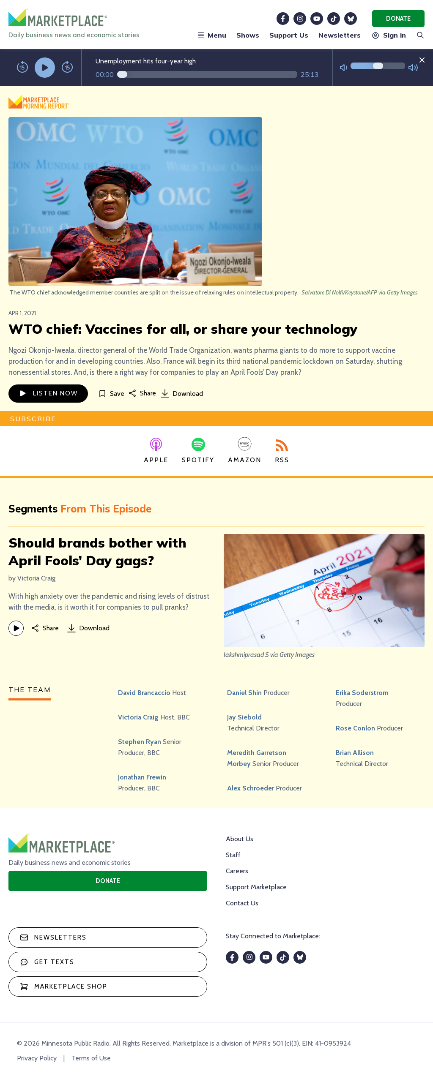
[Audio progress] (207, 74)
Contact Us (242, 903)
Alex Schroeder (250, 788)
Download (182, 393)
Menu (211, 35)
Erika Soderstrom (362, 693)
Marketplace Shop (63, 986)
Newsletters (339, 35)
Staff (233, 855)
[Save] (111, 393)
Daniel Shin (244, 693)
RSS (282, 451)
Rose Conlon (355, 728)
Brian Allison (355, 753)
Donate (398, 18)
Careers (237, 871)
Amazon (244, 450)
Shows (247, 35)
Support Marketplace (256, 887)
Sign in (388, 35)
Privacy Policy (37, 1058)
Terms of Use (91, 1058)
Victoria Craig (138, 717)
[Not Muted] (343, 67)
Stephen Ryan (139, 742)
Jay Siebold (244, 717)
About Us (239, 839)
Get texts (47, 962)
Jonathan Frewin (142, 777)
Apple (156, 451)
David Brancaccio (144, 693)
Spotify (198, 451)
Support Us (288, 35)
